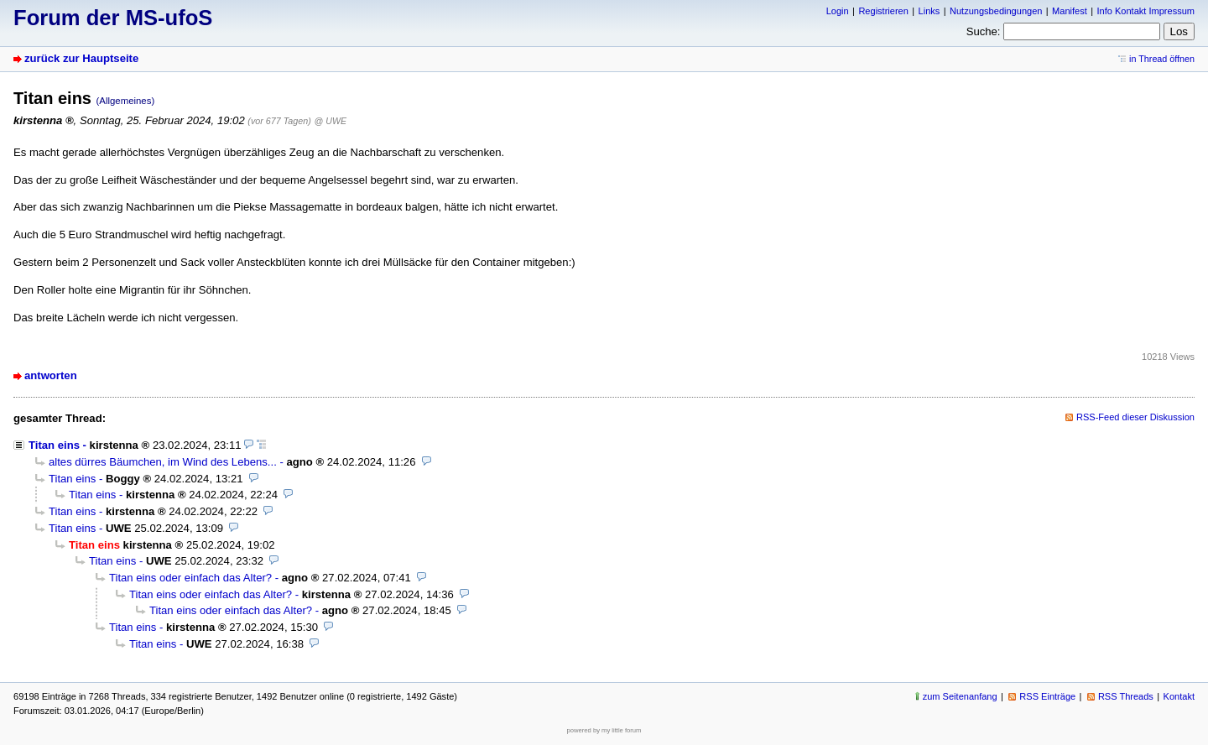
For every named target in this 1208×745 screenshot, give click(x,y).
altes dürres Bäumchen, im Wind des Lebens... (163, 462)
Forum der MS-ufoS (112, 17)
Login (837, 11)
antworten (50, 375)
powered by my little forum (604, 730)
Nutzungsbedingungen (996, 11)
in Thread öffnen (1162, 59)
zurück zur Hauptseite (81, 58)
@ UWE (330, 121)
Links (929, 11)
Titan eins (54, 445)
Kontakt (1179, 696)
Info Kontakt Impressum (1146, 11)
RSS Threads (1125, 696)
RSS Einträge (1047, 696)
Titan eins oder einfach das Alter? (190, 577)
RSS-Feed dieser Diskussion (1135, 417)
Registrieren (883, 11)
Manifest (1069, 11)
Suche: (983, 31)
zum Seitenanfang (960, 696)
